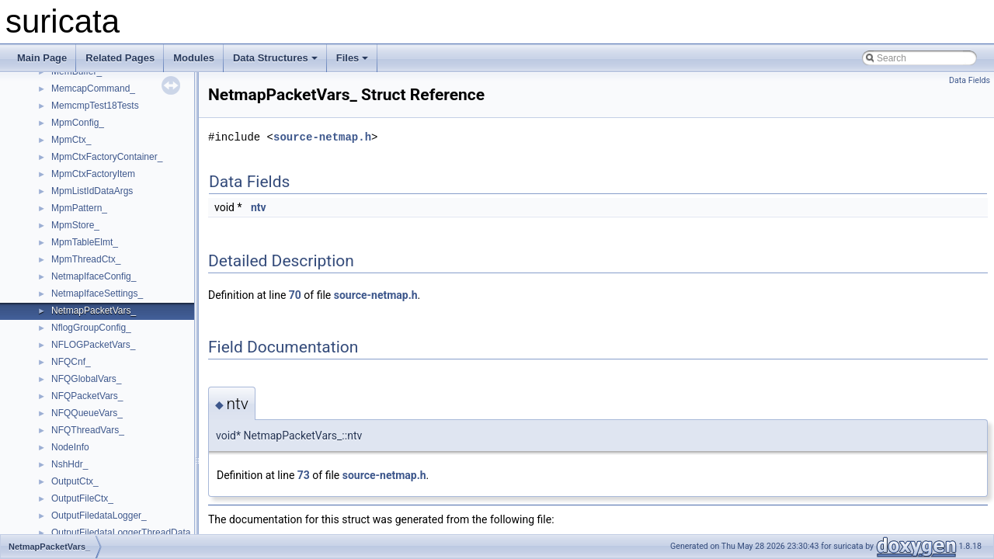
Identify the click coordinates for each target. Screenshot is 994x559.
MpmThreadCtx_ (85, 259)
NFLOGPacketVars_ (93, 344)
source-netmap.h (322, 137)
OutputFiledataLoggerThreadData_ (123, 532)
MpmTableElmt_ (84, 242)
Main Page (42, 58)
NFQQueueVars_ (87, 413)
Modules (193, 58)
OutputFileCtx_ (82, 498)
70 (295, 295)
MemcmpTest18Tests (95, 105)
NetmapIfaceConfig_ (93, 276)
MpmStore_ (75, 225)
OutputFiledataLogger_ (99, 515)
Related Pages (120, 58)
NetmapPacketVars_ (93, 310)
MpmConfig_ (77, 122)
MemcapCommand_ (93, 88)
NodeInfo (70, 447)
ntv (258, 207)
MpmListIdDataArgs (92, 191)
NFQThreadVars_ (87, 430)
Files (352, 58)
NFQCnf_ (71, 361)
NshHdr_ (69, 464)
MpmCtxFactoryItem (93, 173)
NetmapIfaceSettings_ (97, 293)
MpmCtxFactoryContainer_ (106, 156)
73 (303, 475)
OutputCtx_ (75, 481)
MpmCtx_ (71, 139)
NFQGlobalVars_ (86, 378)
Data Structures (275, 58)
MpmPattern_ (79, 208)
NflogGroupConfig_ (91, 327)
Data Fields (969, 80)
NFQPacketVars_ (87, 396)
